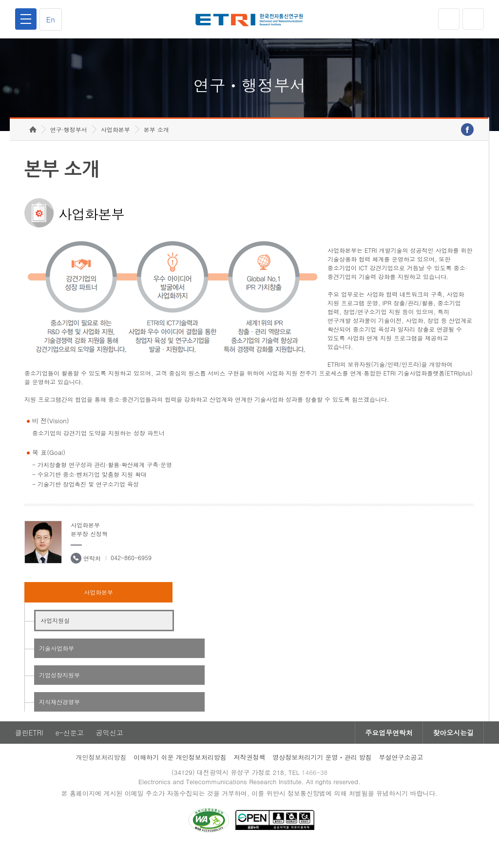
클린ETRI (29, 732)
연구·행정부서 (68, 129)
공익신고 (109, 732)
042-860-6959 (131, 557)
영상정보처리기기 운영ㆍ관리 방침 (322, 757)
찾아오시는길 (453, 732)
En (50, 19)
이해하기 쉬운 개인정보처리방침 (180, 757)
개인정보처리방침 (101, 757)
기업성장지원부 (59, 675)
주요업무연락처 (389, 732)
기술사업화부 (56, 648)
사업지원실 (55, 620)
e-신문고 (70, 732)
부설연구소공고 (401, 757)
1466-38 (314, 772)
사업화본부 (115, 129)
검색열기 (473, 19)
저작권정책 (249, 757)
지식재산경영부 (59, 701)
